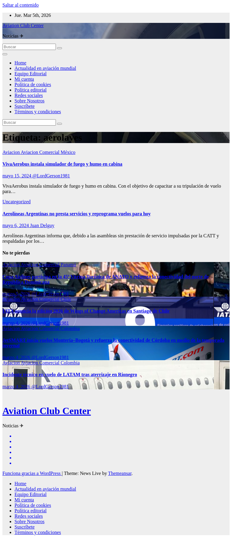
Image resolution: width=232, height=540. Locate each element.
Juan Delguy (42, 225)
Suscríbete (24, 106)
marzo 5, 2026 (16, 293)
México (68, 152)
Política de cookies (32, 84)
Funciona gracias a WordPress (32, 473)
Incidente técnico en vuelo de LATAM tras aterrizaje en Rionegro (69, 374)
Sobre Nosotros (29, 100)
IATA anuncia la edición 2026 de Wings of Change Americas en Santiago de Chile (85, 311)
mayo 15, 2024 (17, 175)
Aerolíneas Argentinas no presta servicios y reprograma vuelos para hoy (76, 213)
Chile (66, 299)
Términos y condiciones (37, 111)
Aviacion (11, 152)
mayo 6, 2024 (16, 225)
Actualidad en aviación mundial (45, 68)
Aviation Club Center (23, 25)
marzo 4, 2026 (16, 323)
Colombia (70, 328)
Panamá (68, 264)
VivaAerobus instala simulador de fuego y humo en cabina (62, 164)
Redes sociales (28, 95)
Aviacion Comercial (41, 152)
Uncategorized (16, 201)
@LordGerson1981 (51, 175)
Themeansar (119, 473)
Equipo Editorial (30, 73)
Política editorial (30, 89)
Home (20, 62)
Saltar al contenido (20, 5)
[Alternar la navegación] (4, 54)
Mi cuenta (24, 79)
